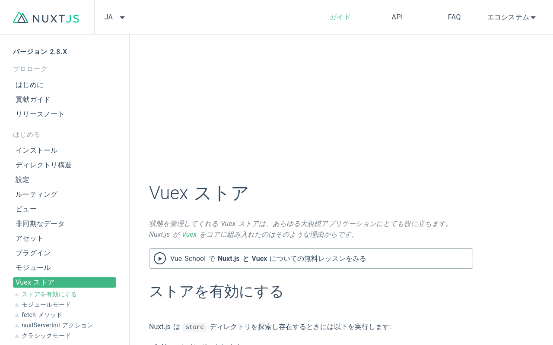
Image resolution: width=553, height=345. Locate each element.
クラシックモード (46, 335)
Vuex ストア (35, 282)
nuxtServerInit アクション (57, 325)
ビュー (26, 209)
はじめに (30, 85)
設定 (23, 180)
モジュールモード (46, 304)
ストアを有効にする (49, 294)
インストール (37, 150)
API (397, 17)
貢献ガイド (33, 99)
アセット (30, 238)
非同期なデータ (40, 224)
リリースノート (40, 114)
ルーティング (37, 194)
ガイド (340, 17)
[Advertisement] (311, 114)
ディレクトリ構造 (44, 165)
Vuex (189, 234)
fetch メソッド (42, 314)
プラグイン (33, 253)
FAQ (454, 17)
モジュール (33, 267)
